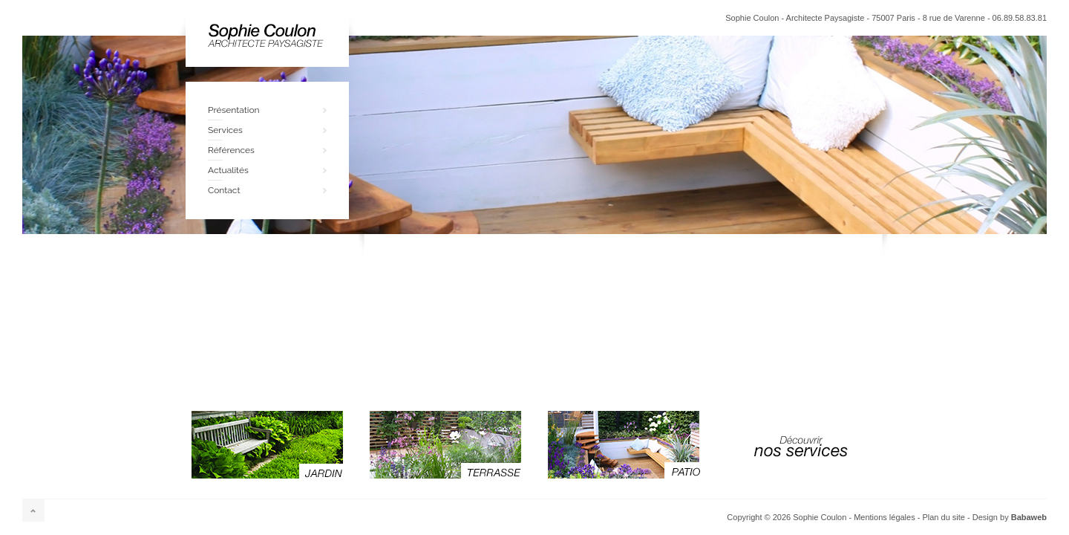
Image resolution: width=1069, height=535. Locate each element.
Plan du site (943, 517)
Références (231, 150)
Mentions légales (884, 517)
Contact (224, 190)
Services (225, 130)
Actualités (228, 170)
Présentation (234, 110)
